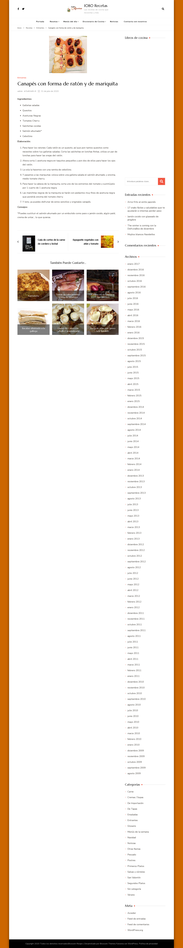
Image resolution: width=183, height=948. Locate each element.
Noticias (114, 21)
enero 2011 (133, 676)
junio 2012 (133, 578)
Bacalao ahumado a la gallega (33, 329)
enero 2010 (133, 744)
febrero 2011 (134, 670)
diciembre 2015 (135, 338)
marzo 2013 (133, 527)
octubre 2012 (134, 555)
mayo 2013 (133, 515)
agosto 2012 (134, 567)
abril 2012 (132, 590)
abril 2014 (132, 452)
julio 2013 (132, 504)
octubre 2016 (134, 281)
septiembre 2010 (136, 699)
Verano (131, 894)
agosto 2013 (134, 498)
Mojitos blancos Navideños (141, 234)
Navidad (131, 837)
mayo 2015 (133, 378)
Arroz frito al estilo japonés (141, 201)
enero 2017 (133, 263)
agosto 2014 (134, 429)
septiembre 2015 (136, 355)
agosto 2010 (134, 704)
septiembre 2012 (136, 561)
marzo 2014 (133, 458)
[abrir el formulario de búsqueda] (163, 9)
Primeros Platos (135, 866)
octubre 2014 (134, 418)
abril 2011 (132, 659)
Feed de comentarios (138, 924)
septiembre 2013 (136, 492)
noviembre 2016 (136, 275)
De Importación (135, 803)
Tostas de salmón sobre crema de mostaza (68, 296)
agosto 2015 (134, 361)
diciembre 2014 (135, 406)
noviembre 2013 (136, 481)
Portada (40, 21)
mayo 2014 (133, 447)
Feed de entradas (136, 918)
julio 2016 (132, 298)
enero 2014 (133, 469)
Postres (131, 860)
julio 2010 (132, 710)
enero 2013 (133, 538)
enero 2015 (133, 401)
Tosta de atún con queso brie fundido (102, 329)
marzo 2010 (133, 733)
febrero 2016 (134, 326)
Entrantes (21, 78)
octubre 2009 (134, 762)
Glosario (131, 826)
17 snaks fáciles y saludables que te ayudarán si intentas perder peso (146, 209)
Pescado (131, 854)
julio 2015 (132, 366)
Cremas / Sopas (135, 797)
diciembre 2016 (135, 269)
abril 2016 (132, 315)
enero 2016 (133, 332)
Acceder (131, 913)
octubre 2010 (134, 693)
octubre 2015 (134, 349)
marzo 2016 (133, 321)
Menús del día (70, 21)
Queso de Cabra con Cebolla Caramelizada (68, 329)
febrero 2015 (134, 395)
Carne (130, 791)
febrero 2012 (134, 601)
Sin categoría (134, 888)
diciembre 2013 (135, 475)
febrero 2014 (134, 464)
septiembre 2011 (136, 630)
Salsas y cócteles (136, 871)
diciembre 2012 (135, 544)
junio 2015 (133, 372)
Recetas (54, 21)
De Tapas (132, 808)
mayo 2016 (133, 309)
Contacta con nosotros (135, 21)
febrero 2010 (134, 739)
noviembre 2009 (136, 756)
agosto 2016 (134, 292)
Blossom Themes (108, 943)
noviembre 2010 (136, 687)
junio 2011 (133, 647)
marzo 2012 (133, 596)
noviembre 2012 (136, 550)
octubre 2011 (134, 624)
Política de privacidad (148, 943)
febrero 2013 (134, 532)
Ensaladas (132, 814)
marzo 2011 (133, 664)
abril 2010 (132, 727)
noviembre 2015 (136, 344)
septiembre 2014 (136, 424)
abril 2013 (132, 521)
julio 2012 (132, 573)
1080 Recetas (95, 5)
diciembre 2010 (135, 681)
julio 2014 (132, 435)
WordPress (133, 943)
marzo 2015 (133, 389)
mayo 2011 (133, 653)
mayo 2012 (133, 584)
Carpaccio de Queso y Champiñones (102, 296)
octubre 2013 (134, 487)
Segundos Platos (136, 883)
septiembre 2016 (136, 286)
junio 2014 (133, 441)
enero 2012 (133, 607)
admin (20, 91)
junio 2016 (133, 303)
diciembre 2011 (135, 613)
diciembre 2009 (135, 750)
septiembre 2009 (136, 767)
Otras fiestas (134, 848)
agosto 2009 (134, 773)
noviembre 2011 (136, 618)
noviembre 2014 (136, 412)
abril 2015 (132, 384)
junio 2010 (133, 716)
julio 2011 (132, 641)
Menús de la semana (138, 831)
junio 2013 (133, 510)
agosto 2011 (134, 636)
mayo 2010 (133, 721)
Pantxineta (33, 295)
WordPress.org (135, 930)
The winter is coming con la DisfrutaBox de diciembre (141, 227)
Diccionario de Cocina (93, 21)
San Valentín (134, 877)
